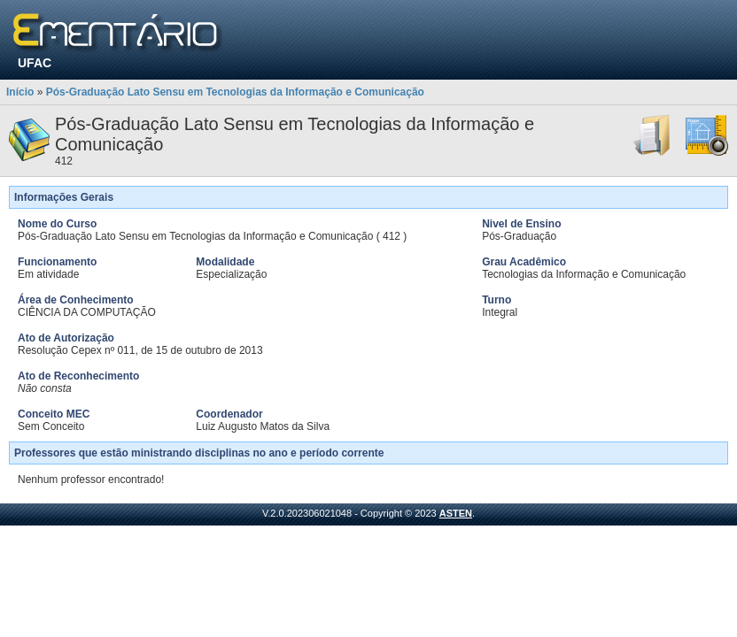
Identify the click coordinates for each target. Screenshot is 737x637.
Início (20, 92)
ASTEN (455, 513)
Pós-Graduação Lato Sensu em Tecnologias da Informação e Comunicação (235, 92)
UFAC (34, 63)
